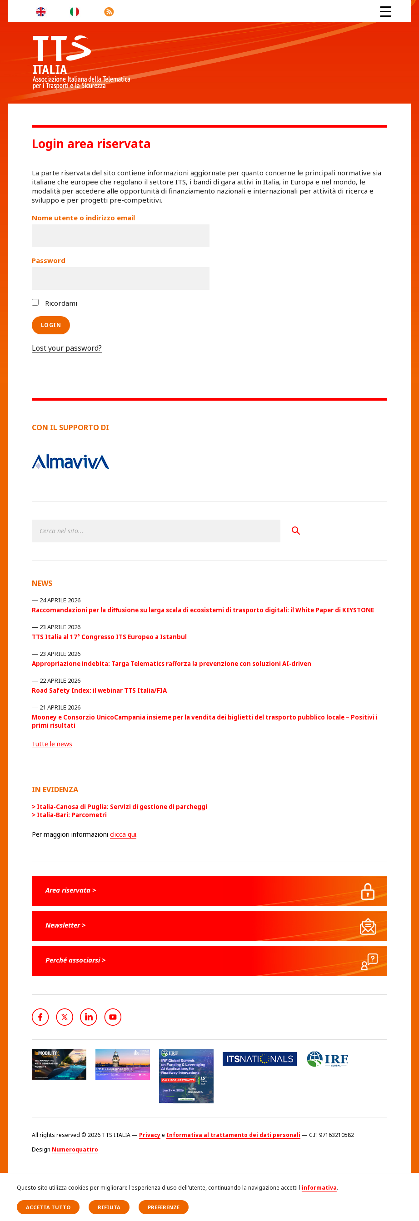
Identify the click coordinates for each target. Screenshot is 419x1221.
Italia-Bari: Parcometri (72, 815)
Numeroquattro (75, 1149)
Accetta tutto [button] (48, 1207)
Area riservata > (70, 889)
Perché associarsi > (75, 959)
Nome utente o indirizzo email (83, 217)
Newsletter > (65, 924)
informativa (319, 1187)
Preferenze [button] (164, 1207)
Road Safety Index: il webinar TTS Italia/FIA (99, 690)
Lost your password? (67, 348)
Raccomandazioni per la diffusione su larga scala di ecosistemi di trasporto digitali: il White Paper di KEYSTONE (203, 610)
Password (48, 260)
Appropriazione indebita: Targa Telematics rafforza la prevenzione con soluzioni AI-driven (171, 664)
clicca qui (123, 834)
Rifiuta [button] (109, 1207)
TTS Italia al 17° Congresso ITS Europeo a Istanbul (109, 637)
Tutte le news (52, 744)
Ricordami (54, 303)
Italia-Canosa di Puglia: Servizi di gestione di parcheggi (122, 807)
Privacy (149, 1135)
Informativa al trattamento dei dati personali (233, 1135)
